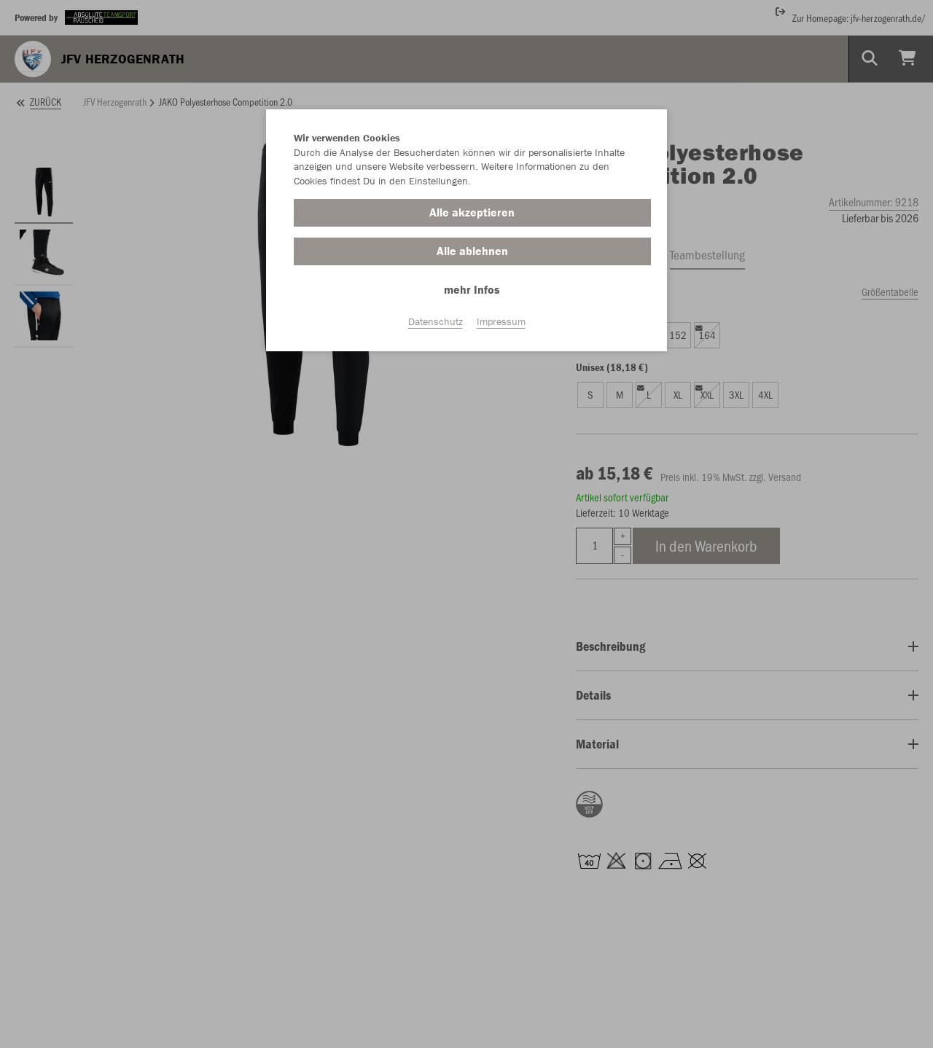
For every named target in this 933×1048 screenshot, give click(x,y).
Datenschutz (435, 321)
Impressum (501, 321)
